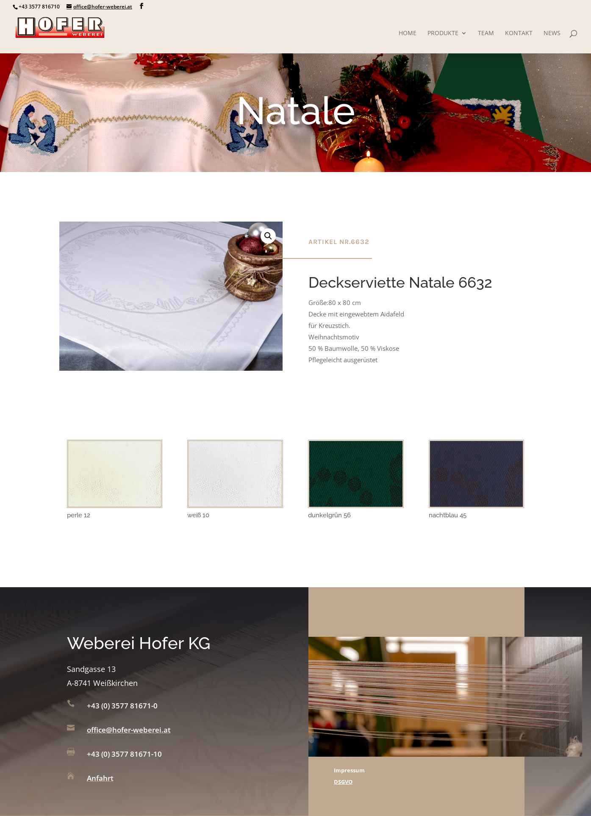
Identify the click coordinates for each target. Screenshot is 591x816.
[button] (268, 236)
